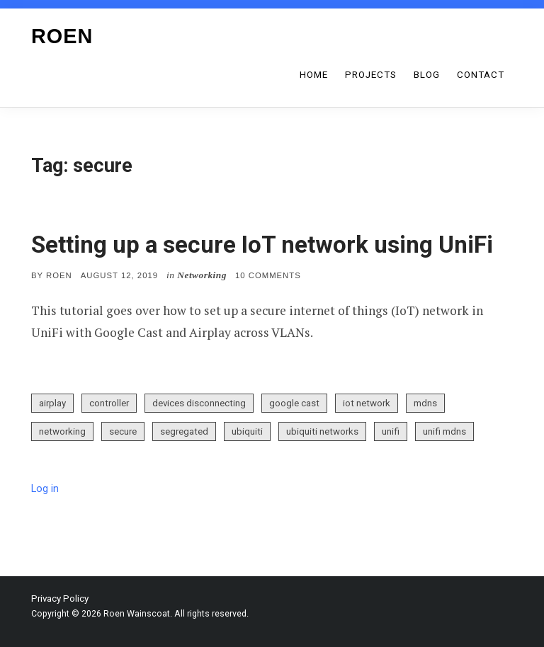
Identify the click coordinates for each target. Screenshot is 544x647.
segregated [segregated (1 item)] (184, 431)
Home (314, 74)
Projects (371, 74)
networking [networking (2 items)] (62, 431)
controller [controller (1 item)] (109, 403)
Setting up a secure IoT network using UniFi (262, 244)
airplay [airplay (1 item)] (52, 403)
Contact (480, 74)
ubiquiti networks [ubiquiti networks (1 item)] (322, 431)
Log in (45, 489)
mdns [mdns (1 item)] (425, 403)
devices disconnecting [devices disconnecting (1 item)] (199, 403)
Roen (62, 36)
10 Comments (268, 275)
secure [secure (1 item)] (123, 431)
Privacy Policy (60, 598)
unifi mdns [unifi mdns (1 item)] (444, 431)
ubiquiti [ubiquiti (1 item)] (247, 431)
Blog (427, 74)
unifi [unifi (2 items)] (391, 431)
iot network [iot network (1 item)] (366, 403)
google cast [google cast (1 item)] (294, 403)
